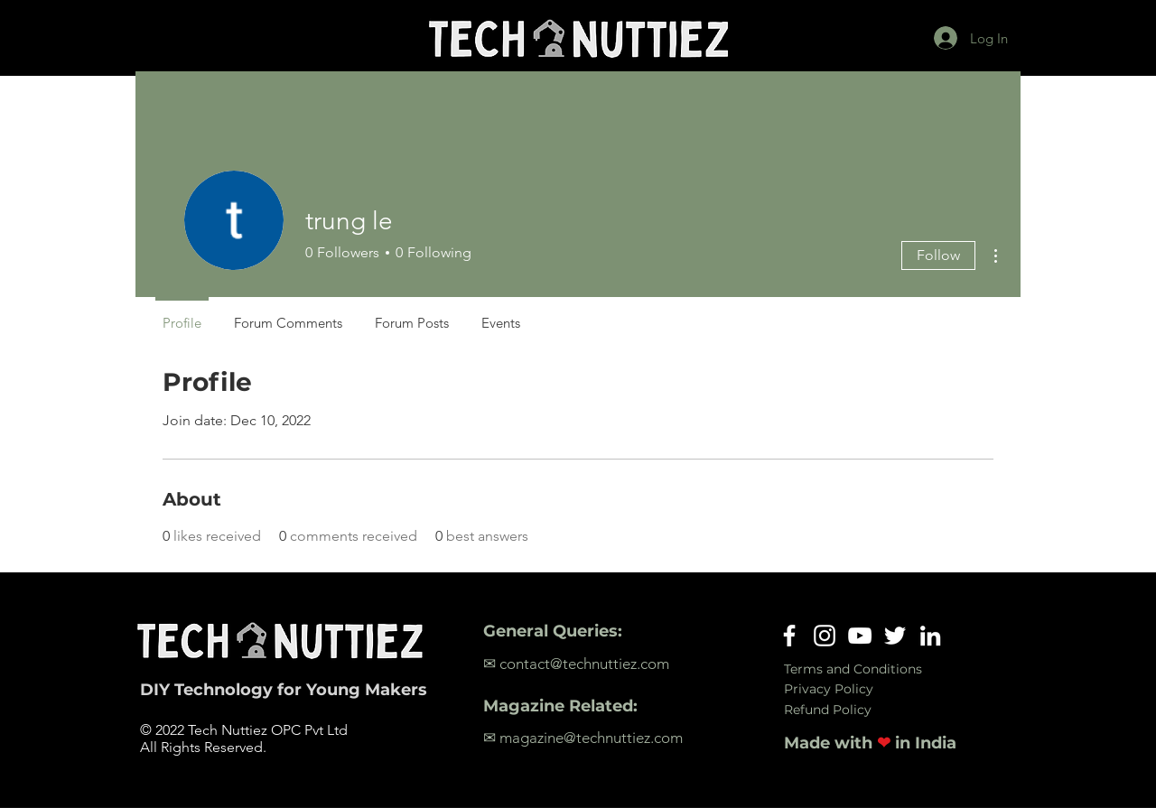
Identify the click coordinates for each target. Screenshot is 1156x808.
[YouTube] (859, 635)
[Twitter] (895, 635)
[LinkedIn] (930, 635)
